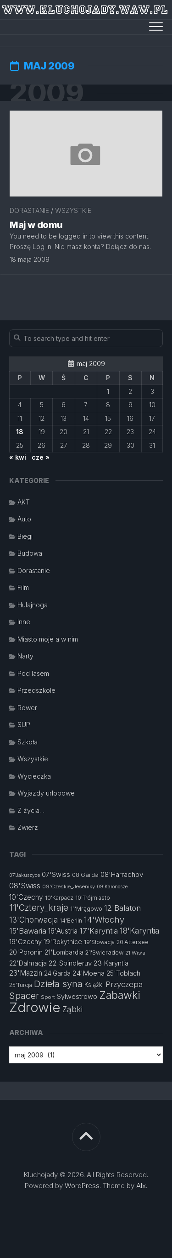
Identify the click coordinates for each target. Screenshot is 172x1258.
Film (23, 587)
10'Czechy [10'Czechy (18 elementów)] (26, 897)
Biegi (25, 536)
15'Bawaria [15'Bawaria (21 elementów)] (27, 930)
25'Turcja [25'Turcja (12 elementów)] (20, 985)
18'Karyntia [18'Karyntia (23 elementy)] (139, 930)
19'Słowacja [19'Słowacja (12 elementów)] (99, 942)
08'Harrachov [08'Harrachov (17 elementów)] (121, 874)
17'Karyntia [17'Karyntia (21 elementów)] (98, 930)
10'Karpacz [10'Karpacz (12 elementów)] (59, 897)
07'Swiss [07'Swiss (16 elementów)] (56, 874)
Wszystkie (73, 210)
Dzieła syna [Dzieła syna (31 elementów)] (58, 983)
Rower (27, 707)
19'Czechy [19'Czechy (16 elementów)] (25, 941)
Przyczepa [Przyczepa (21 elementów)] (124, 984)
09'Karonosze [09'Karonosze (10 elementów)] (112, 887)
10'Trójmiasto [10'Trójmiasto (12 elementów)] (92, 897)
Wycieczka (34, 776)
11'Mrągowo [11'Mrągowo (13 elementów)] (86, 908)
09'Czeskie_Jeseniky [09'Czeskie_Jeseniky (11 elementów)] (68, 886)
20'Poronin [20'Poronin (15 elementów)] (26, 952)
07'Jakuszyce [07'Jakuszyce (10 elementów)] (24, 875)
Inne (23, 622)
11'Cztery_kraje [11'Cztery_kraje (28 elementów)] (38, 907)
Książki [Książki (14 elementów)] (94, 984)
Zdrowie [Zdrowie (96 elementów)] (35, 1007)
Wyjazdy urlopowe (46, 793)
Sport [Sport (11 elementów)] (48, 997)
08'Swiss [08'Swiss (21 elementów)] (24, 885)
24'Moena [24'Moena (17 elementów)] (88, 973)
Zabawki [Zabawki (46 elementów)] (119, 995)
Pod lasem (33, 673)
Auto (24, 519)
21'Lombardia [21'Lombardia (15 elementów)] (63, 952)
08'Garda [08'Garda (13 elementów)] (85, 874)
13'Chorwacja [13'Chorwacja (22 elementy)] (33, 919)
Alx (141, 1185)
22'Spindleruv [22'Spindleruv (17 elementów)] (70, 963)
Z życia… (30, 810)
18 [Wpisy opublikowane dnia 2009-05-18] (19, 431)
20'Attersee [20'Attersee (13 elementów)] (133, 942)
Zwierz (27, 827)
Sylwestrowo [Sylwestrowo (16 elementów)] (77, 996)
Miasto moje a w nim (47, 639)
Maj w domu (36, 224)
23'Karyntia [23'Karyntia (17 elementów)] (111, 963)
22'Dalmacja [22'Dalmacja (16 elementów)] (28, 963)
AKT (23, 502)
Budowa (29, 553)
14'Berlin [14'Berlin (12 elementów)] (71, 920)
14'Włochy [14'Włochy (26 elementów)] (104, 919)
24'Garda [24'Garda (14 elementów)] (57, 973)
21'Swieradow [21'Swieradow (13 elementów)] (104, 952)
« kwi (17, 457)
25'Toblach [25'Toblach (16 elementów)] (123, 973)
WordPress (82, 1185)
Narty (25, 656)
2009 (46, 92)
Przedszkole (36, 690)
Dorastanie (29, 210)
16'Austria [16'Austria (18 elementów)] (63, 931)
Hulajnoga (32, 605)
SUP (23, 724)
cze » (41, 457)
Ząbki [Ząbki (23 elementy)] (72, 1009)
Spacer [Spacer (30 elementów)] (24, 995)
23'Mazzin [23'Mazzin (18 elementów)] (25, 973)
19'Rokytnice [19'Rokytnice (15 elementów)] (63, 941)
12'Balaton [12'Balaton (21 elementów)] (122, 908)
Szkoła (27, 742)
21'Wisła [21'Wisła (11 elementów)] (135, 953)
